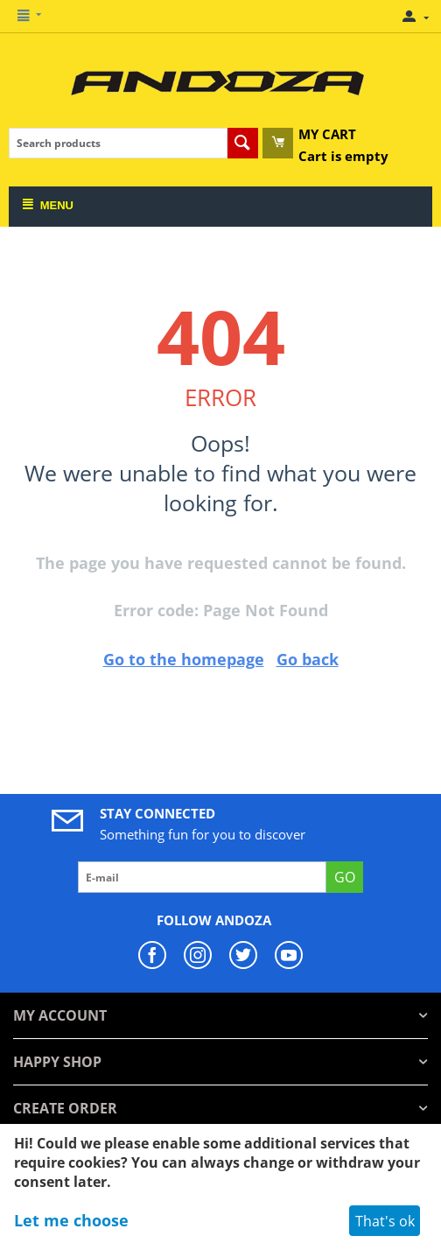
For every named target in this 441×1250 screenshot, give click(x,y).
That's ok (385, 1221)
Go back (307, 659)
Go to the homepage (183, 659)
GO (344, 877)
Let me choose (71, 1220)
